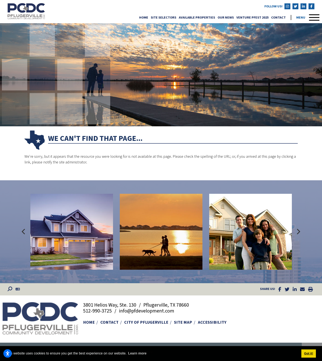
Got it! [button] (308, 353)
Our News (226, 17)
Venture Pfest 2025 (252, 17)
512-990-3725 (98, 311)
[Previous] (24, 231)
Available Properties (197, 17)
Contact (278, 17)
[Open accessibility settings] (7, 353)
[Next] (298, 231)
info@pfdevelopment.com (146, 311)
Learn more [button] (137, 353)
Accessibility (212, 322)
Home (143, 17)
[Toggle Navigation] (307, 17)
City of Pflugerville (146, 322)
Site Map (183, 322)
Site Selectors (163, 17)
